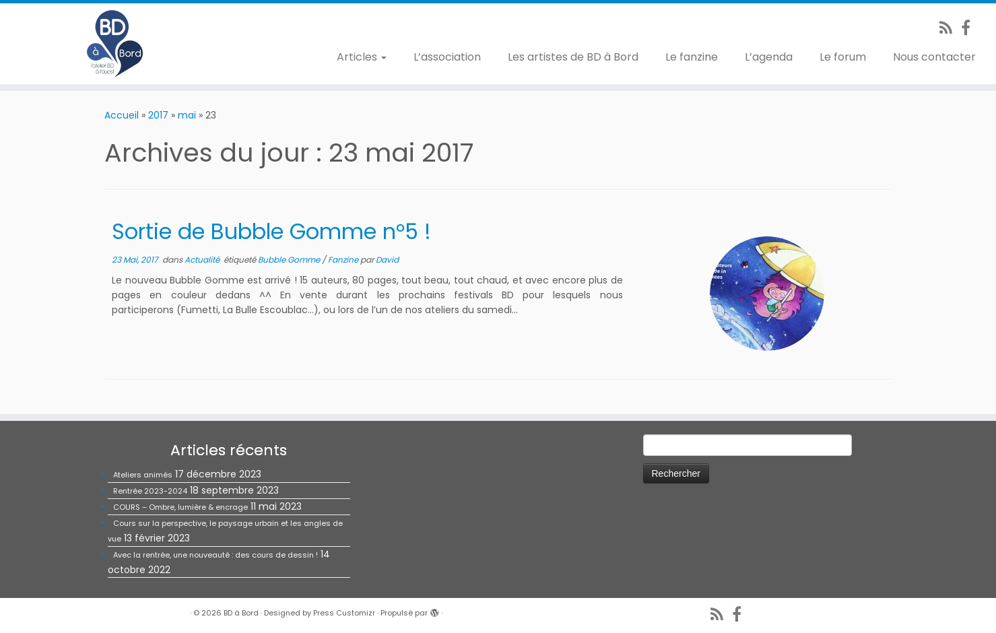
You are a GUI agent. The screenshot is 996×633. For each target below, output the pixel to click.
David (387, 259)
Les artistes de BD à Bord (573, 57)
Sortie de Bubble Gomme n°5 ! (271, 231)
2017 (158, 115)
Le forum (843, 57)
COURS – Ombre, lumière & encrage (180, 507)
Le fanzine (691, 57)
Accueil (121, 115)
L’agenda (769, 57)
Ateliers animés (142, 474)
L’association (447, 57)
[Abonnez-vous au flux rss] (950, 28)
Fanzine (344, 259)
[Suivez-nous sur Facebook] (970, 28)
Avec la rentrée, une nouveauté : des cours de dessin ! (215, 554)
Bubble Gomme (290, 259)
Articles (362, 57)
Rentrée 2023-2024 (150, 491)
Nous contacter (934, 57)
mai (187, 115)
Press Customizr (344, 612)
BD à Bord (241, 612)
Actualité (203, 259)
